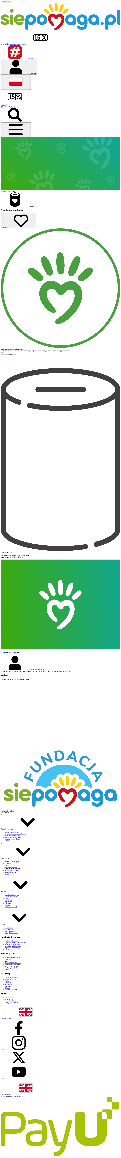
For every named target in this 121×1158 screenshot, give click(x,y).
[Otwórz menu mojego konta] (19, 67)
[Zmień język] (16, 82)
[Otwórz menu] (16, 129)
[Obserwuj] (18, 220)
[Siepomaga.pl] (60, 29)
